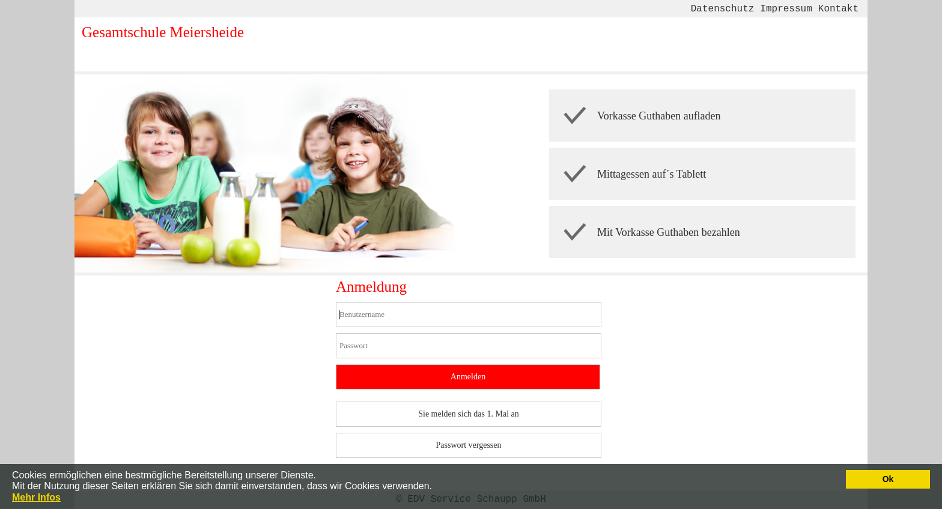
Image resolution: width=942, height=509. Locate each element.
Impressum (785, 8)
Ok (888, 479)
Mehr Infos (36, 497)
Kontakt (838, 8)
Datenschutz (722, 8)
